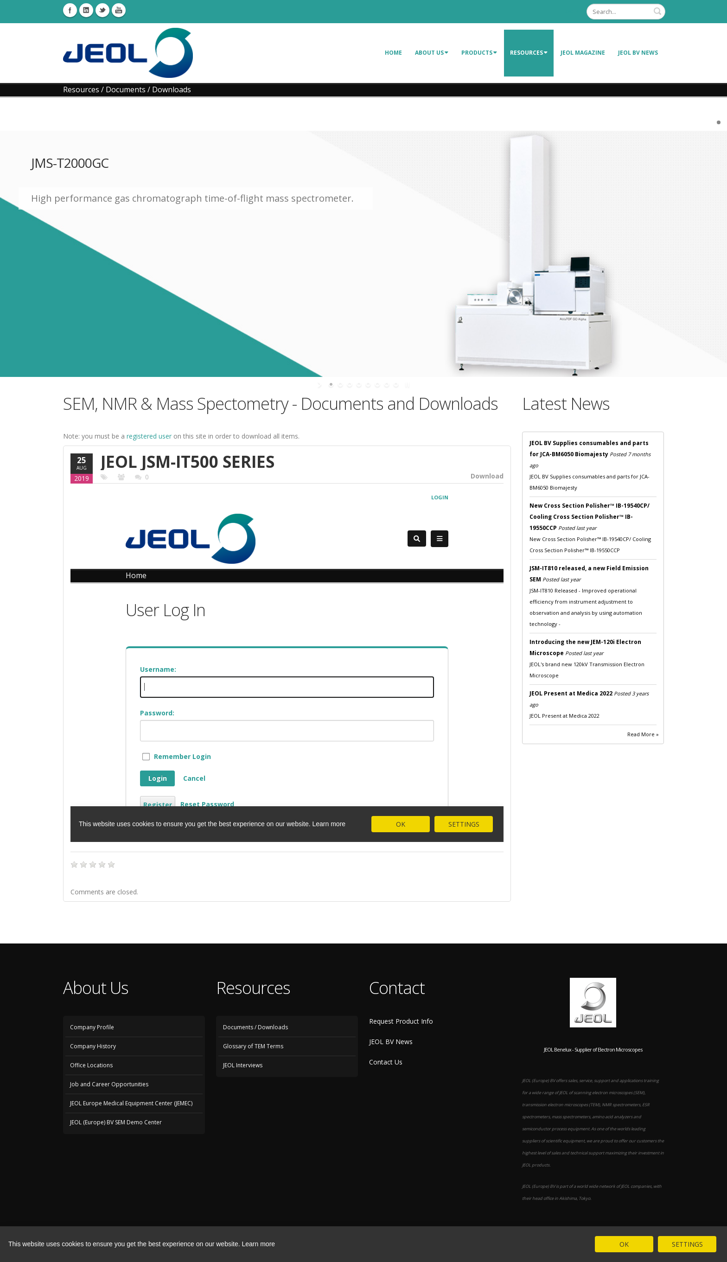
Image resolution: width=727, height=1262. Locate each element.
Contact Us (385, 1062)
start (320, 384)
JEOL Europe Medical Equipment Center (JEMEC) (131, 1103)
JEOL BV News (638, 53)
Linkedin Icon (86, 10)
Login (571, 11)
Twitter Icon (102, 10)
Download (487, 476)
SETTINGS (687, 1244)
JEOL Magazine (583, 53)
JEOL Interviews (242, 1065)
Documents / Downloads (255, 1027)
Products (479, 53)
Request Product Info (401, 1021)
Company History (93, 1046)
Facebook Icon (70, 10)
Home (393, 53)
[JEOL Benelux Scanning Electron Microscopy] (128, 52)
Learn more (258, 1244)
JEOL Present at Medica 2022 (570, 693)
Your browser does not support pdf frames (287, 664)
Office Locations (91, 1065)
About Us (431, 53)
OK (624, 1244)
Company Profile (92, 1027)
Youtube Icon (119, 10)
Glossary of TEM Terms (253, 1046)
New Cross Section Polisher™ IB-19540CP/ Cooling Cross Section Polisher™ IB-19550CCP (589, 517)
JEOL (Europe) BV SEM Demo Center (116, 1122)
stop (406, 384)
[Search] (626, 11)
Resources (529, 53)
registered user (149, 436)
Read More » (643, 734)
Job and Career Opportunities (109, 1084)
